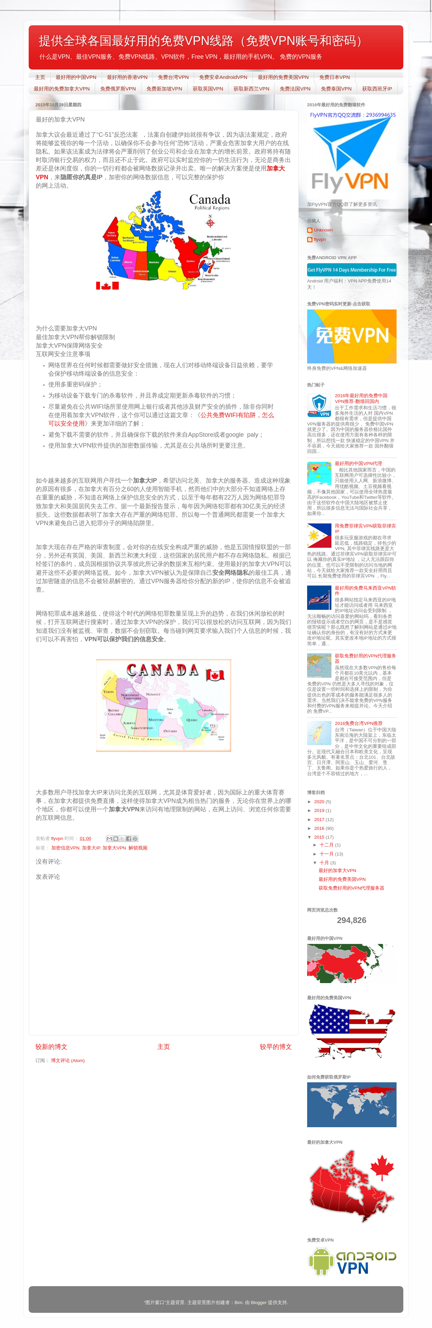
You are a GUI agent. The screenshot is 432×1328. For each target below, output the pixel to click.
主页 (40, 77)
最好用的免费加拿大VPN (62, 88)
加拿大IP (91, 847)
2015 (320, 837)
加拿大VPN (114, 847)
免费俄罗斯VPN (118, 88)
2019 (320, 810)
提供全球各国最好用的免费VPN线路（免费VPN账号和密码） (203, 41)
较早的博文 (276, 1046)
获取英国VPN (208, 88)
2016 (320, 828)
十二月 (327, 844)
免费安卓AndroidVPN (223, 77)
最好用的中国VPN (76, 77)
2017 (320, 819)
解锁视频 (138, 847)
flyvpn (320, 239)
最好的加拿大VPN (337, 870)
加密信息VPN (65, 847)
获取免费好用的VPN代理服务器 (352, 888)
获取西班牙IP (377, 88)
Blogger (259, 1302)
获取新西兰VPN (251, 88)
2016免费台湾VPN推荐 (359, 723)
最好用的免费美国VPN (283, 77)
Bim (238, 1302)
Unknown (323, 230)
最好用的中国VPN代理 (358, 463)
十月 (325, 862)
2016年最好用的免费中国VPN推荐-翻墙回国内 (361, 398)
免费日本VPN (334, 77)
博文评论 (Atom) (68, 1060)
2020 (320, 801)
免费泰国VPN (336, 88)
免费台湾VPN (173, 77)
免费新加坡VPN (164, 88)
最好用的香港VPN (127, 77)
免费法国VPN (295, 88)
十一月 (327, 854)
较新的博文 (51, 1046)
